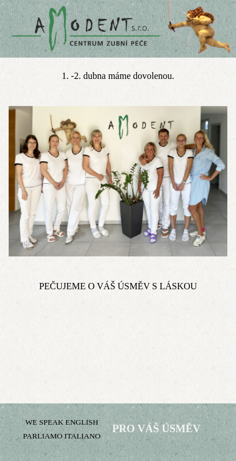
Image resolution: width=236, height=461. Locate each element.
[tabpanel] (118, 76)
